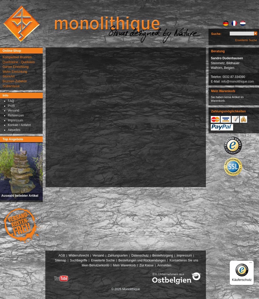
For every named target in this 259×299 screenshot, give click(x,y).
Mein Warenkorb (124, 265)
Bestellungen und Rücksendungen (142, 260)
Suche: (216, 34)
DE (226, 23)
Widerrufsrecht (79, 255)
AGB (62, 255)
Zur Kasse (146, 265)
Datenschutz (140, 255)
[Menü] (251, 264)
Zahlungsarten (118, 255)
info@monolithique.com (237, 81)
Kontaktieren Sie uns (184, 260)
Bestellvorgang (162, 255)
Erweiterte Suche (246, 40)
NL (243, 23)
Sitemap (60, 260)
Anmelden (164, 265)
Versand (98, 255)
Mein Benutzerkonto (95, 265)
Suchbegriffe (78, 260)
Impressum (184, 255)
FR (234, 23)
